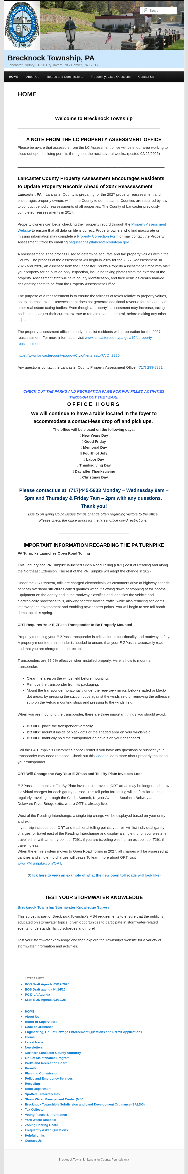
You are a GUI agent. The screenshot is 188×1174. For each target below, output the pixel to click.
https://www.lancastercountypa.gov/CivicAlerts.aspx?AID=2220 (69, 355)
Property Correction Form (97, 236)
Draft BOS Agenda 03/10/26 (45, 1000)
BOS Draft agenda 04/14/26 (45, 989)
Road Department (38, 1089)
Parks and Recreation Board (46, 1063)
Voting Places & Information (46, 1115)
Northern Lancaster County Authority (53, 1053)
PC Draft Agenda (37, 994)
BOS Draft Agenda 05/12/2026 (47, 984)
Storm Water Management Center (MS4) (55, 1099)
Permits (31, 1068)
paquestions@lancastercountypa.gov (99, 242)
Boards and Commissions (65, 77)
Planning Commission (41, 1073)
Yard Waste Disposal (40, 1120)
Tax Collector (35, 1109)
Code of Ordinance (39, 1027)
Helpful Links (35, 1135)
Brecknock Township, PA (51, 58)
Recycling (32, 1083)
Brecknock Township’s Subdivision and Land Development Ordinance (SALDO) (85, 1104)
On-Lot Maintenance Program (47, 1058)
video (100, 756)
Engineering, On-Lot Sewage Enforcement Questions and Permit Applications (83, 1032)
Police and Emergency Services (49, 1078)
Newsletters (34, 1047)
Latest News (34, 1042)
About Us (32, 77)
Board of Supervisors (41, 1022)
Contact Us (146, 77)
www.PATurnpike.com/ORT (39, 863)
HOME (13, 77)
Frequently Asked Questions (111, 77)
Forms (30, 1037)
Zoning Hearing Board (41, 1125)
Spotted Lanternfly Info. (43, 1094)
